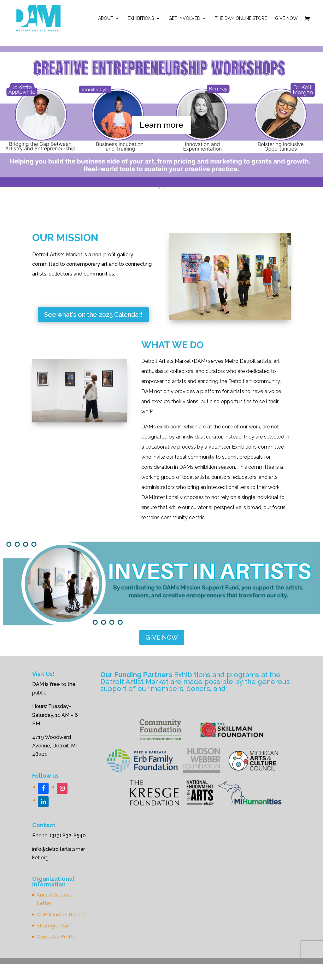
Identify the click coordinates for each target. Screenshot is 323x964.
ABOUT (105, 18)
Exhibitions (141, 18)
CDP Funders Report (61, 915)
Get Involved (184, 18)
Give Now (286, 18)
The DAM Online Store (241, 18)
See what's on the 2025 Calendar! (93, 314)
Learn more (161, 127)
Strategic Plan (53, 926)
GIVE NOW (161, 637)
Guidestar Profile (56, 937)
